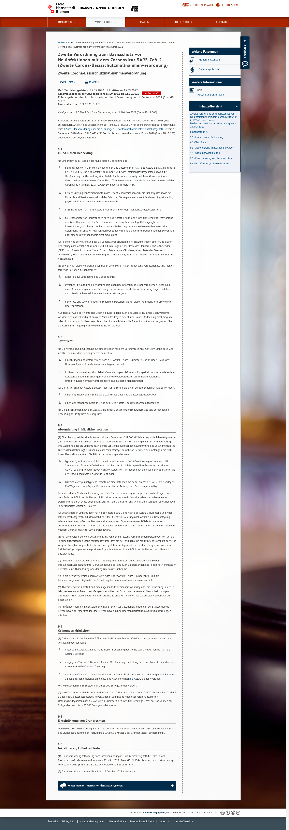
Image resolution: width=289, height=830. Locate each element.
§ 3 (78, 674)
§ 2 (78, 662)
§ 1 (78, 649)
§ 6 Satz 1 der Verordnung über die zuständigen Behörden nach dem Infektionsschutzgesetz (112, 129)
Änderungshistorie (209, 69)
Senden (93, 82)
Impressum (165, 821)
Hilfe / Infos (183, 22)
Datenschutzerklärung (142, 821)
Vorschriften (105, 22)
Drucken (69, 82)
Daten (144, 22)
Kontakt (222, 22)
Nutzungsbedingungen (92, 821)
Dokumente (66, 22)
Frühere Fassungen (209, 59)
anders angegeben (155, 812)
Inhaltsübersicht (210, 106)
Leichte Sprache (231, 5)
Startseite (53, 821)
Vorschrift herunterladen (210, 94)
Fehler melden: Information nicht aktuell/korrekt (96, 785)
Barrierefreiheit (117, 821)
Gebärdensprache (202, 5)
